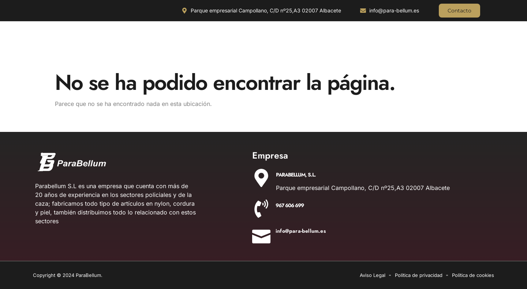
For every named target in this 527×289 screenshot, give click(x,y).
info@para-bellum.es (301, 231)
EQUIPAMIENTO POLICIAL (309, 49)
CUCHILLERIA (56, 49)
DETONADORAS (428, 49)
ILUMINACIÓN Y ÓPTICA (113, 49)
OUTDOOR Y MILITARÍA (179, 49)
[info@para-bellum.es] (261, 234)
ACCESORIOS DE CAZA (243, 49)
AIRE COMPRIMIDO (372, 49)
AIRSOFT (474, 49)
